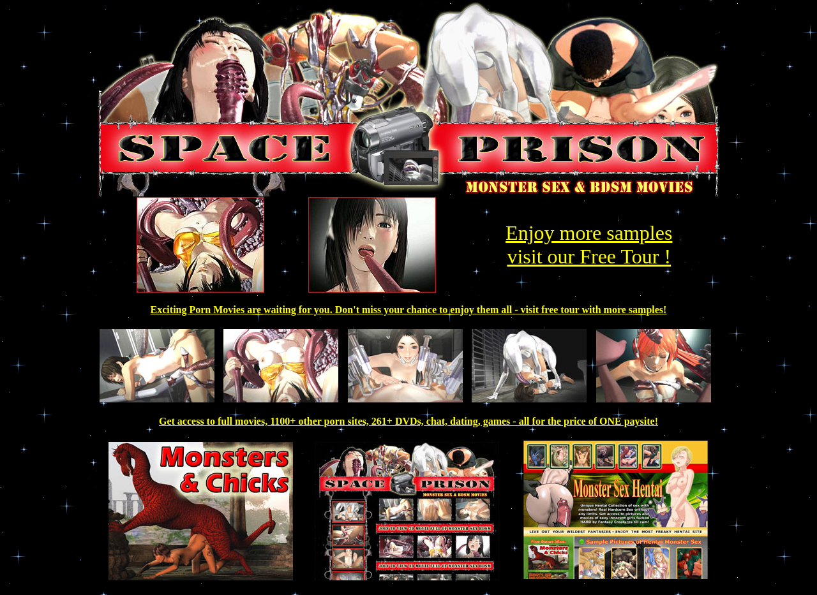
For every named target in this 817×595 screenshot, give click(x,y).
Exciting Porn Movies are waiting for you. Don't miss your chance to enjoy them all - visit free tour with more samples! (409, 309)
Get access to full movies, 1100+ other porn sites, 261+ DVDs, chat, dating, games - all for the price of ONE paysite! (408, 421)
